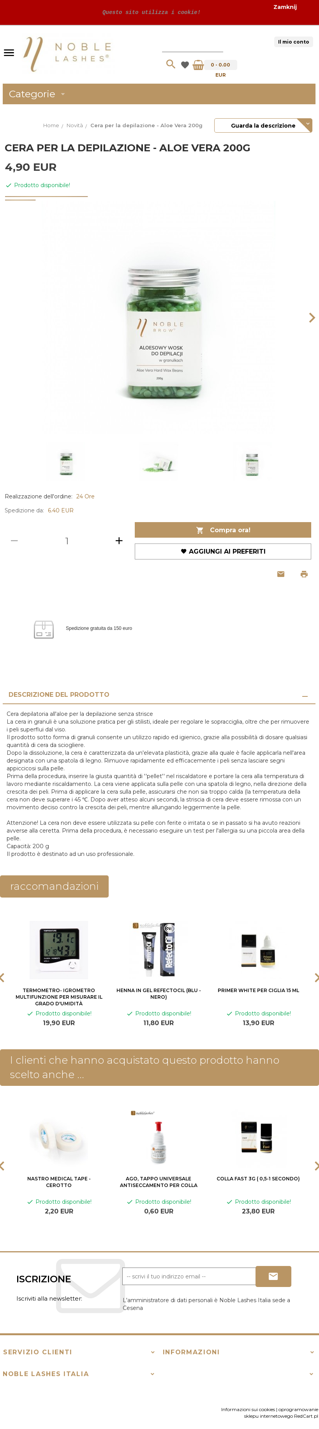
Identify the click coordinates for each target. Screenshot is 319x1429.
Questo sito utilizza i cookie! (150, 12)
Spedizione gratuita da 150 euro (99, 628)
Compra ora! (223, 530)
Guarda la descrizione (263, 125)
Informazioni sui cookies (248, 1409)
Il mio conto (293, 42)
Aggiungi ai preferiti (223, 551)
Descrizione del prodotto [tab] (59, 694)
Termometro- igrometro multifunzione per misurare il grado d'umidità (59, 996)
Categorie (38, 94)
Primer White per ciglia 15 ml (258, 990)
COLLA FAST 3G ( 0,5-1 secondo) (258, 1179)
